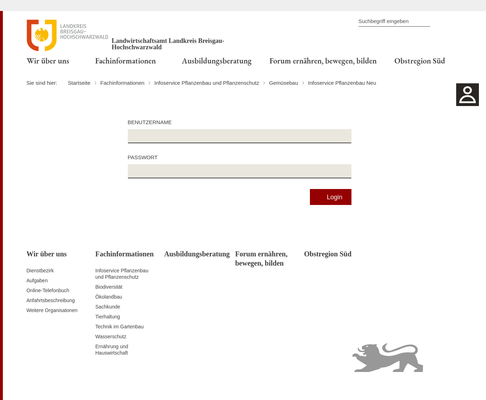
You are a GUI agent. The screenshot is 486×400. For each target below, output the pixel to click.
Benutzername (150, 122)
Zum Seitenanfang (47, 386)
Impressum (447, 386)
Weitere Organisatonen (52, 310)
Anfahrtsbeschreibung (51, 300)
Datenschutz (301, 386)
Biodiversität (108, 287)
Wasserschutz (110, 336)
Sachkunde (107, 307)
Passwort (143, 157)
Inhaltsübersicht (246, 386)
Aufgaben (37, 280)
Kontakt (275, 386)
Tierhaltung (107, 317)
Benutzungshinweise (408, 386)
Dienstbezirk (40, 270)
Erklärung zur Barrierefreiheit (350, 386)
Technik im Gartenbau (119, 326)
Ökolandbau (108, 297)
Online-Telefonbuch (48, 290)
